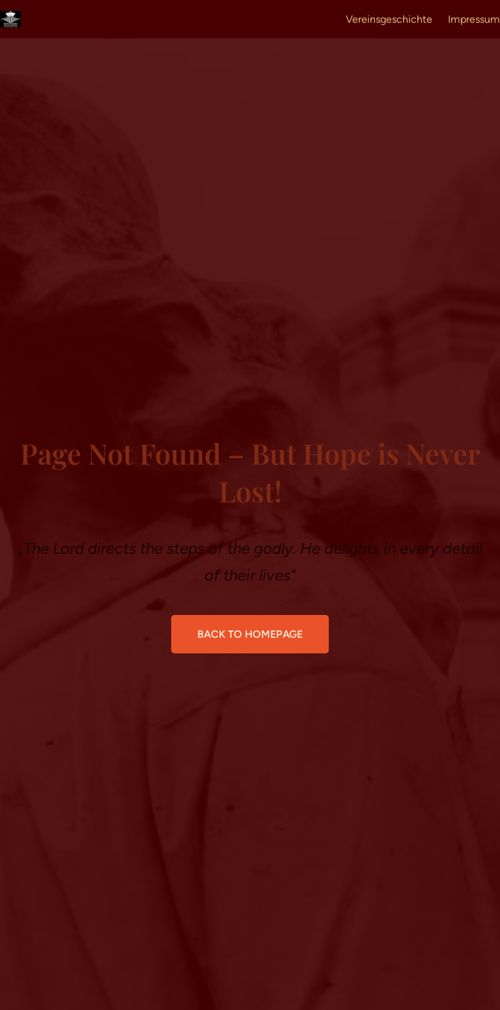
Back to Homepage (250, 634)
